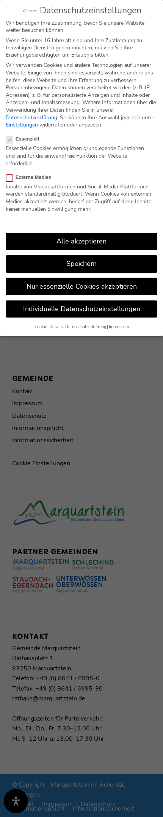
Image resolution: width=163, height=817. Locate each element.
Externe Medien (32, 172)
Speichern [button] (81, 259)
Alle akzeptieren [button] (81, 237)
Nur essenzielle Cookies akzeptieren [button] (82, 281)
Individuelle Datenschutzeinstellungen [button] (81, 304)
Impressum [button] (119, 322)
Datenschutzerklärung (31, 113)
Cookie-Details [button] (48, 322)
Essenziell (25, 134)
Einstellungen (22, 120)
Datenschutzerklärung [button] (85, 322)
